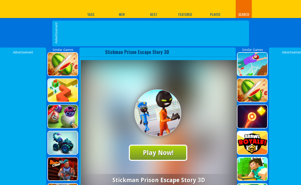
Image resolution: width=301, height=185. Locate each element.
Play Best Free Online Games (43, 8)
